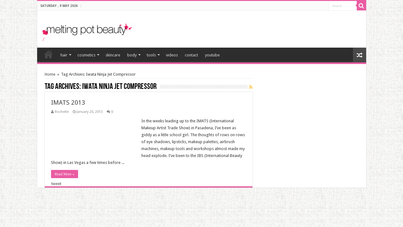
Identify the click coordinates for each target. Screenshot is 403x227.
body (132, 55)
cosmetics (86, 55)
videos (172, 55)
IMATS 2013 (68, 102)
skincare (112, 55)
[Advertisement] (287, 26)
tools (151, 55)
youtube (212, 55)
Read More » (65, 174)
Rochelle (62, 112)
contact (191, 55)
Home (50, 74)
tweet (56, 183)
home (48, 54)
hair (63, 55)
